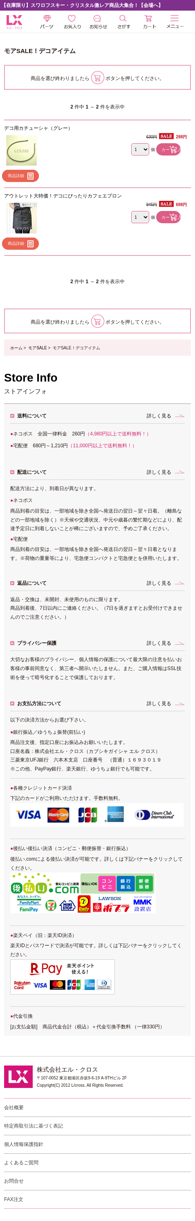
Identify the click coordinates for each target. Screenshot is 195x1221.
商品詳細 (16, 175)
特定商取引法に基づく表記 (33, 1126)
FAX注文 (13, 1199)
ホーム (16, 348)
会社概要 (14, 1107)
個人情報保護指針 (23, 1144)
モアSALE (37, 348)
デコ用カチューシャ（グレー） (38, 128)
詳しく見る (159, 416)
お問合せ (14, 1181)
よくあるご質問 (21, 1163)
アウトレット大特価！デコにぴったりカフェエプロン (63, 196)
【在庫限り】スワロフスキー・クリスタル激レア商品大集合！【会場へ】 (82, 5)
